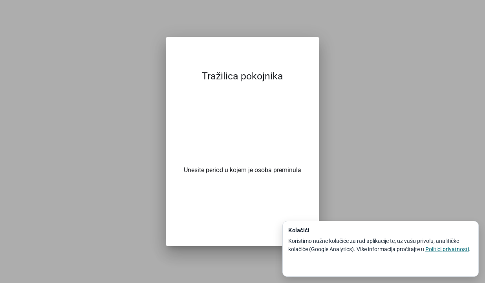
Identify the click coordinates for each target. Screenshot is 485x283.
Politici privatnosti (447, 249)
